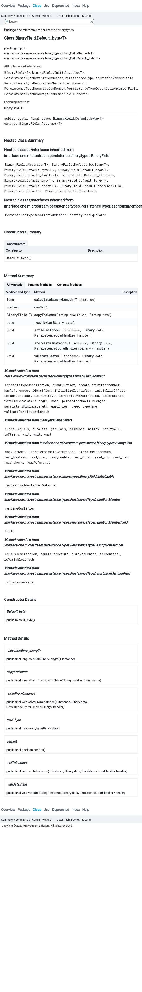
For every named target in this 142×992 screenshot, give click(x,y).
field (9, 531)
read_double (59, 457)
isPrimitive (44, 395)
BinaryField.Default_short (27, 186)
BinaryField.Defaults (23, 191)
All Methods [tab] (14, 284)
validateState (46, 356)
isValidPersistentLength (26, 401)
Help (85, 6)
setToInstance (46, 330)
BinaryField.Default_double (28, 175)
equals (23, 429)
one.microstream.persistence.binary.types (45, 30)
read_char (38, 457)
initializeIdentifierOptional (31, 485)
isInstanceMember (20, 582)
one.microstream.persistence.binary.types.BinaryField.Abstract (46, 53)
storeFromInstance (50, 343)
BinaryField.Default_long (78, 180)
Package (24, 6)
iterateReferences (95, 452)
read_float (82, 457)
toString (11, 434)
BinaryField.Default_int (25, 180)
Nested (18, 15)
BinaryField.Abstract (38, 123)
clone (9, 429)
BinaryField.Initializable (55, 72)
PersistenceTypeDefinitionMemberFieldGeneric (45, 83)
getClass (58, 429)
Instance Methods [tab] (40, 284)
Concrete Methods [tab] (69, 284)
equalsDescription (21, 554)
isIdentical (110, 554)
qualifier (59, 406)
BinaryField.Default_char (80, 170)
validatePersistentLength (26, 411)
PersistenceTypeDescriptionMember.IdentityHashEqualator (55, 215)
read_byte (42, 322)
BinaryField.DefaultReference (86, 186)
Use (46, 6)
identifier (41, 390)
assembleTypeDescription (27, 385)
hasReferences (16, 390)
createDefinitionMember (99, 385)
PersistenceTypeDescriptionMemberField (102, 88)
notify (93, 429)
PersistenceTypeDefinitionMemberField (99, 78)
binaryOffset (63, 385)
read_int (102, 457)
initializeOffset (110, 390)
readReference (38, 462)
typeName (89, 406)
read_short (13, 462)
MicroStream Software (36, 825)
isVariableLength (19, 559)
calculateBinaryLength (53, 299)
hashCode (77, 429)
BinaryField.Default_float (85, 175)
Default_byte (17, 258)
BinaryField (14, 72)
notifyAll (111, 429)
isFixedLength (84, 554)
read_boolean (15, 457)
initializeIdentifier (73, 390)
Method (46, 15)
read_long (121, 457)
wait (26, 434)
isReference (112, 395)
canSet (39, 307)
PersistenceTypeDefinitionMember (33, 78)
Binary (58, 322)
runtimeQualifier (20, 508)
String (62, 315)
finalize (40, 429)
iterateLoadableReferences (52, 452)
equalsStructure (54, 554)
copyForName (44, 315)
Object (67, 420)
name (54, 401)
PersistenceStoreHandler (56, 348)
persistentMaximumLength (83, 401)
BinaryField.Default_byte (26, 170)
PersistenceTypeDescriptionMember (34, 88)
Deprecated (60, 6)
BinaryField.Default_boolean (77, 164)
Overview (8, 6)
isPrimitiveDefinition (79, 395)
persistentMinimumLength (26, 406)
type (75, 406)
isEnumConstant (17, 395)
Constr (36, 15)
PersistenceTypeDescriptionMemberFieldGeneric (46, 94)
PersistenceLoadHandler (54, 335)
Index (76, 6)
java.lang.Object (14, 48)
